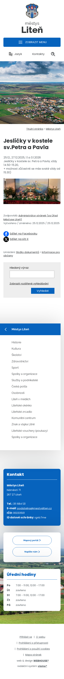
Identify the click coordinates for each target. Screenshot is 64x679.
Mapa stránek (33, 654)
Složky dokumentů (27, 252)
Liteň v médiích (21, 399)
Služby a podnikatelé (25, 380)
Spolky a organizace (24, 374)
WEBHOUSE (41, 660)
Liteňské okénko (22, 405)
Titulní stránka (34, 129)
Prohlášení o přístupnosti (33, 643)
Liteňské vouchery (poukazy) (30, 430)
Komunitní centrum (24, 418)
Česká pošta (19, 386)
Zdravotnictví (20, 361)
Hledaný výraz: (19, 268)
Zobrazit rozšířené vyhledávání (29, 283)
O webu (40, 637)
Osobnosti (18, 393)
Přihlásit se (26, 637)
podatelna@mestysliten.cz (34, 508)
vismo (42, 666)
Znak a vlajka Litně (23, 424)
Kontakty (37, 54)
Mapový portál (30, 540)
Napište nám (31, 551)
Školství (16, 355)
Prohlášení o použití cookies (33, 649)
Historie (16, 342)
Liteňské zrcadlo (22, 411)
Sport (15, 367)
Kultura (16, 348)
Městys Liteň (53, 129)
